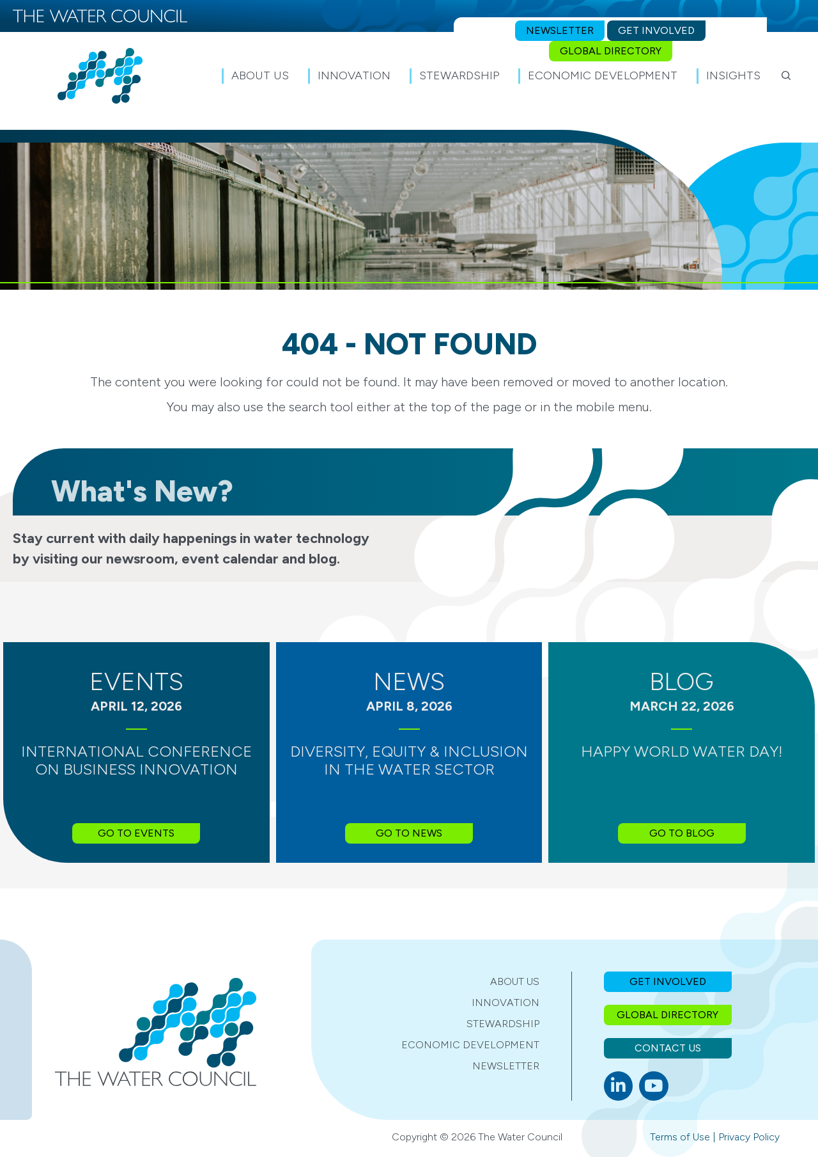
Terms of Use (680, 1137)
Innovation (505, 1002)
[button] (786, 75)
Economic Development (470, 1045)
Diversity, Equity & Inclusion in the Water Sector (409, 760)
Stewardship (503, 1024)
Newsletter (505, 1066)
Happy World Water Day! (682, 751)
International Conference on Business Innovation (136, 760)
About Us (514, 981)
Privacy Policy (749, 1137)
